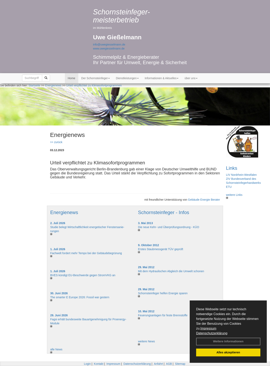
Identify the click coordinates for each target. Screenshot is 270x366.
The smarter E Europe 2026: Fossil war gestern (79, 297)
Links (231, 168)
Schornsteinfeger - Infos (163, 212)
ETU (229, 186)
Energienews (64, 212)
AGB (169, 363)
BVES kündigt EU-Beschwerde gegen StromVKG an (82, 275)
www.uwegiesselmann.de (108, 48)
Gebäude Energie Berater (204, 199)
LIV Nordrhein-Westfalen (241, 174)
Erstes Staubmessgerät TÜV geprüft (160, 249)
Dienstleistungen (127, 78)
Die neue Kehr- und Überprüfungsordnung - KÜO (168, 227)
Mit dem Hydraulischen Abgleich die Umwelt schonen (171, 271)
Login (87, 363)
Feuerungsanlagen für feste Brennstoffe (162, 315)
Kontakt (98, 363)
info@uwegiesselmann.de (109, 44)
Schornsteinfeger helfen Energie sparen (162, 293)
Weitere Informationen (228, 341)
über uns (190, 78)
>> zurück (56, 142)
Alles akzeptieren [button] (228, 352)
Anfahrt (158, 363)
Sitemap (180, 363)
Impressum (208, 328)
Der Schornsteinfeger (95, 78)
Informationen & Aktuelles (162, 78)
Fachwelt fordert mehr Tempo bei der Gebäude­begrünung (86, 253)
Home (71, 78)
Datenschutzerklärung (211, 333)
